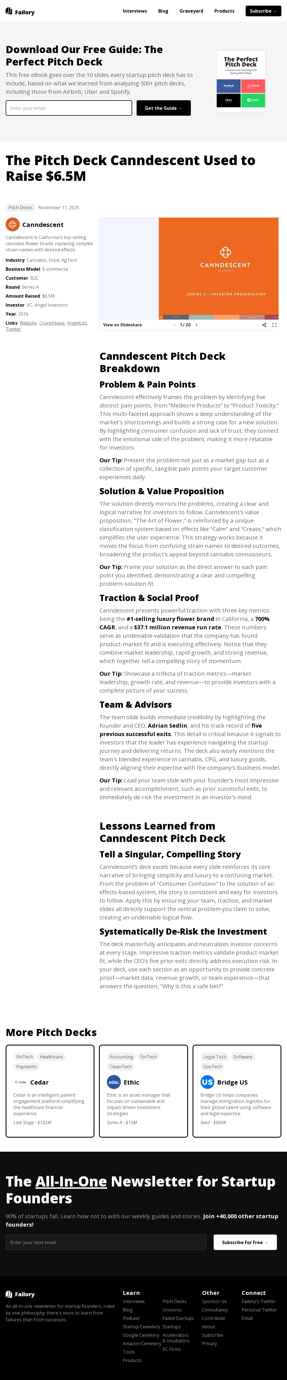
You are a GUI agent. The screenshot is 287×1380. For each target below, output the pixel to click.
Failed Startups (178, 1318)
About (208, 1326)
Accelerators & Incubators (176, 1337)
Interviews (135, 11)
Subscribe (212, 1335)
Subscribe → (263, 11)
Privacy (209, 1343)
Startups (171, 1326)
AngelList (77, 323)
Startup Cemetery (141, 1326)
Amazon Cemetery (142, 1343)
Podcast (131, 1318)
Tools (129, 1352)
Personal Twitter (259, 1310)
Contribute (213, 1318)
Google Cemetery (141, 1335)
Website (28, 323)
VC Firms (171, 1349)
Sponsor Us (214, 1301)
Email (247, 1318)
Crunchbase (52, 323)
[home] (20, 11)
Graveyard (191, 11)
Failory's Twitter (259, 1301)
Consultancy (215, 1310)
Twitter (13, 329)
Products (224, 11)
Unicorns (172, 1310)
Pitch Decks (20, 207)
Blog (163, 11)
